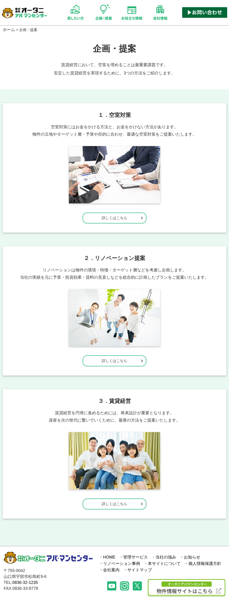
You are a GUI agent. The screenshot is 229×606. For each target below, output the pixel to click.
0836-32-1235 (25, 582)
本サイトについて (164, 563)
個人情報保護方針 (204, 563)
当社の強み (166, 557)
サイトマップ (139, 570)
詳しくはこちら (114, 218)
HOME (109, 557)
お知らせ (192, 557)
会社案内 (111, 570)
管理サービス (135, 557)
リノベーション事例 (121, 563)
